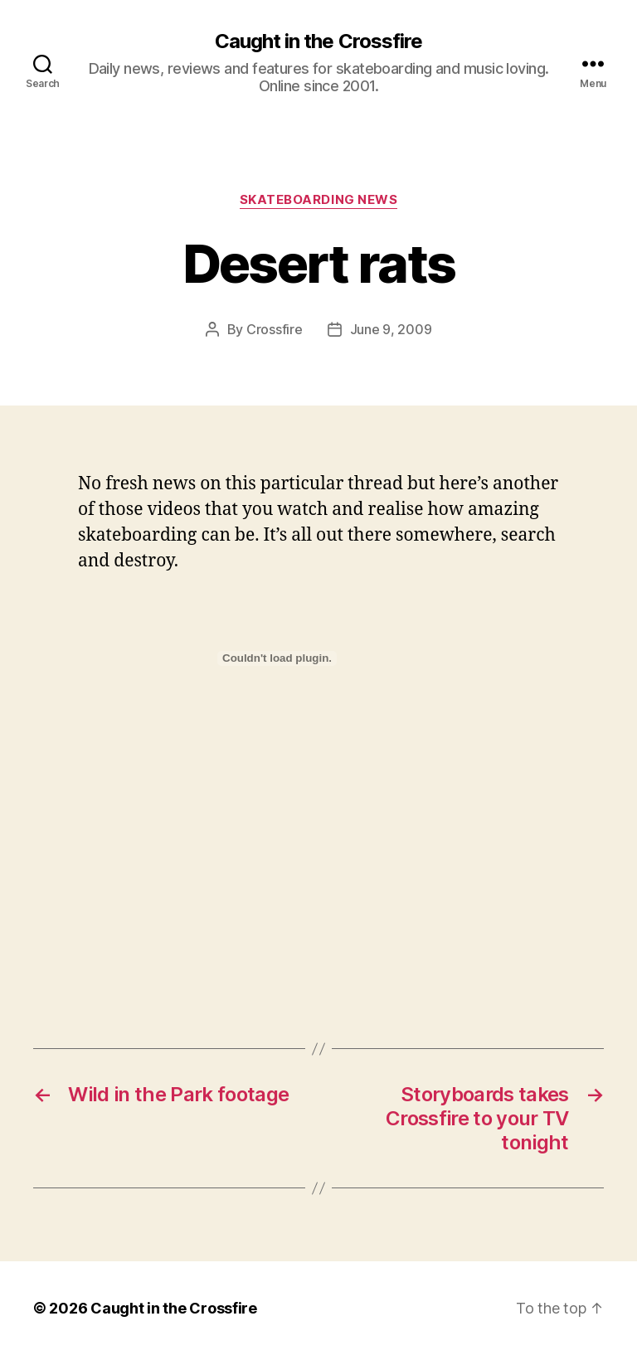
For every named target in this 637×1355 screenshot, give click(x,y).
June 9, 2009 (391, 329)
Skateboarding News (319, 199)
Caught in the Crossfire (318, 41)
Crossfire (274, 329)
